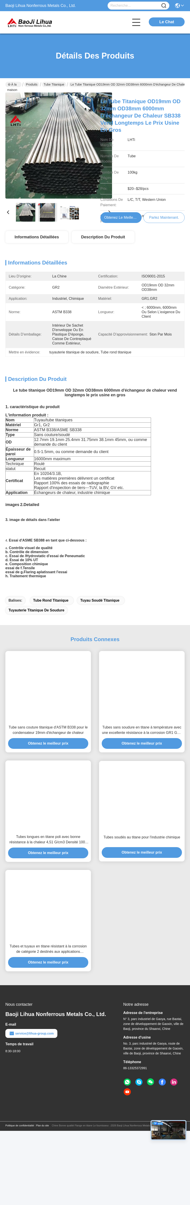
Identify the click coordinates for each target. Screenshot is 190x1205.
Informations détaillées (37, 237)
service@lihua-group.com (31, 1064)
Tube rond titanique (51, 632)
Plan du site (42, 1156)
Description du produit (103, 237)
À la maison (12, 85)
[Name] (163, 5)
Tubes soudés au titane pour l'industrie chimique (142, 868)
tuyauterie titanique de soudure (36, 641)
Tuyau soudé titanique (99, 632)
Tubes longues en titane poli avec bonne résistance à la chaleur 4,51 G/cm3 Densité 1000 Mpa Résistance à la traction (48, 871)
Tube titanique (54, 84)
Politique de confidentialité (19, 1156)
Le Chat (166, 22)
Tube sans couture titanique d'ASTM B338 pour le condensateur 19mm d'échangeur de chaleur (48, 761)
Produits (31, 84)
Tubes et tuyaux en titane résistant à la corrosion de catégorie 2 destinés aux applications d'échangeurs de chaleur (48, 981)
